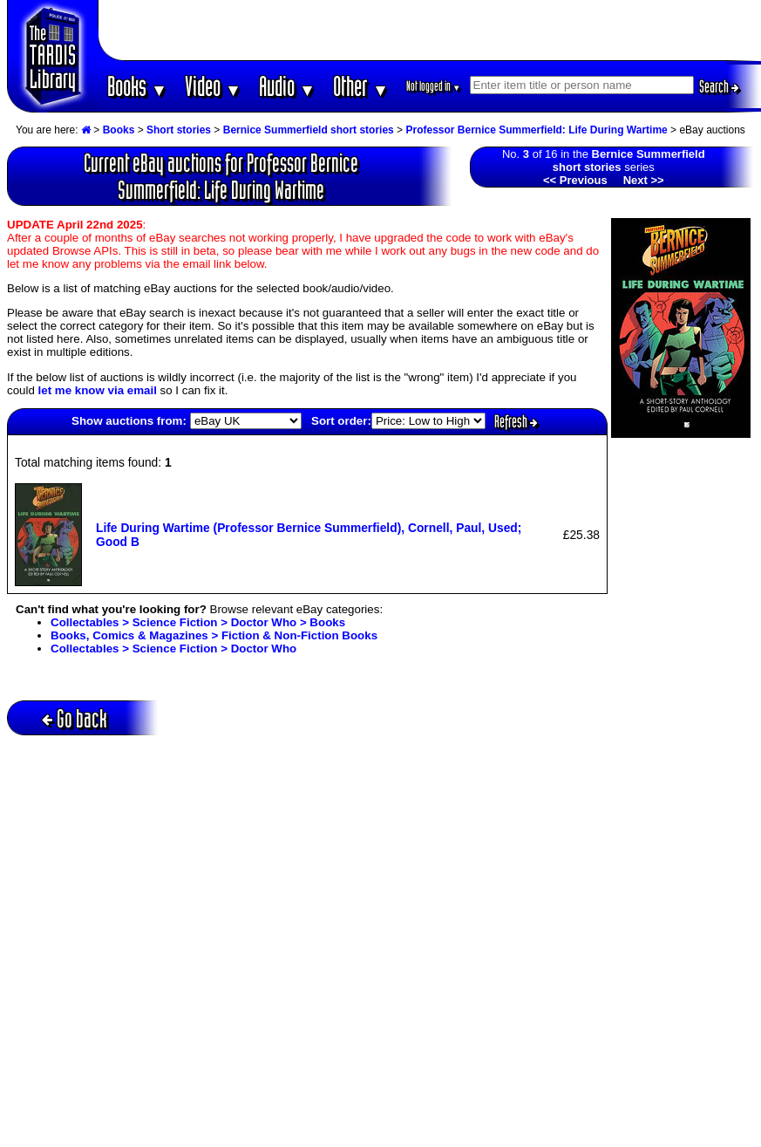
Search (719, 86)
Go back (74, 718)
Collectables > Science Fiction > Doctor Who (173, 648)
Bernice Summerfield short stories (308, 130)
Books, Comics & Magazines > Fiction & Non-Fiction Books (214, 635)
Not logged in (433, 86)
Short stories (178, 130)
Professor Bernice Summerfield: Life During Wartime (536, 130)
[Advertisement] (430, 30)
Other (361, 86)
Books (137, 86)
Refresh (516, 421)
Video (213, 86)
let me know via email (97, 390)
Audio (287, 86)
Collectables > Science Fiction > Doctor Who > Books (198, 622)
